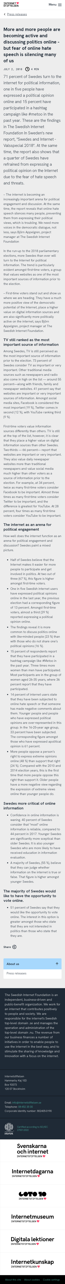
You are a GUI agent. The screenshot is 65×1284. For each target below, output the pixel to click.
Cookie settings (51, 1279)
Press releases (17, 14)
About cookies (32, 1279)
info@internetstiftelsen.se (26, 1102)
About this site (13, 1279)
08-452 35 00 (25, 1107)
